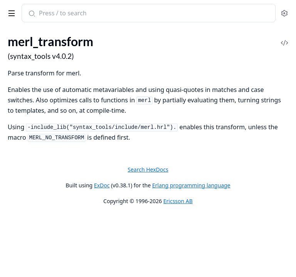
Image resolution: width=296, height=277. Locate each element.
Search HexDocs (148, 170)
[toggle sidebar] (10, 12)
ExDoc (102, 185)
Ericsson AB (178, 201)
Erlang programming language (191, 185)
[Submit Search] (31, 14)
